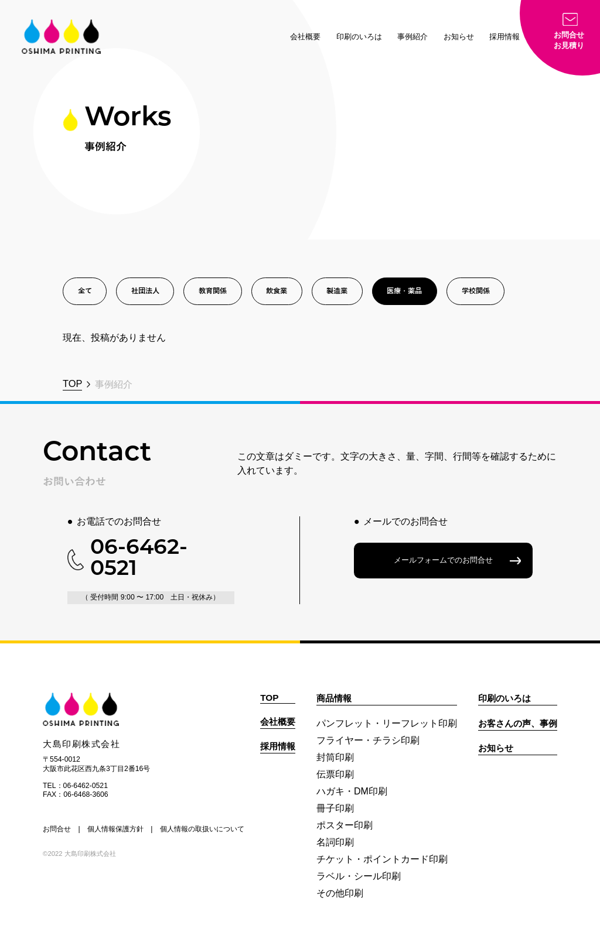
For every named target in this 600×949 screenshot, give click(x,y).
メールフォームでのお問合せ (443, 560)
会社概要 (305, 36)
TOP (72, 383)
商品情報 (334, 698)
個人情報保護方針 (115, 829)
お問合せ (57, 829)
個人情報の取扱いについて (202, 829)
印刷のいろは (359, 36)
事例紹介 (412, 36)
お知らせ (459, 36)
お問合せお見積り (569, 40)
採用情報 (504, 36)
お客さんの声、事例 (517, 723)
